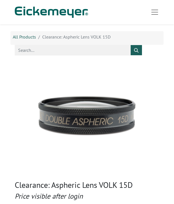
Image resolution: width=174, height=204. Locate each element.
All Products (24, 37)
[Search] (136, 50)
